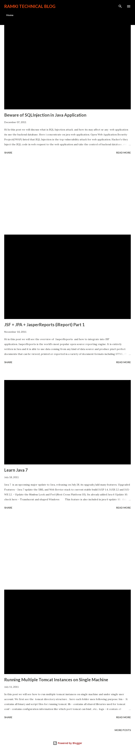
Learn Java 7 (16, 470)
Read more (123, 152)
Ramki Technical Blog (29, 6)
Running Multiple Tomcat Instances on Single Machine (56, 679)
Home (9, 15)
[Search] (120, 6)
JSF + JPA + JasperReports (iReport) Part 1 (44, 324)
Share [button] (8, 152)
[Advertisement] (67, 195)
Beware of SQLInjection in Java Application (45, 114)
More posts (123, 730)
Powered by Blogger (67, 743)
